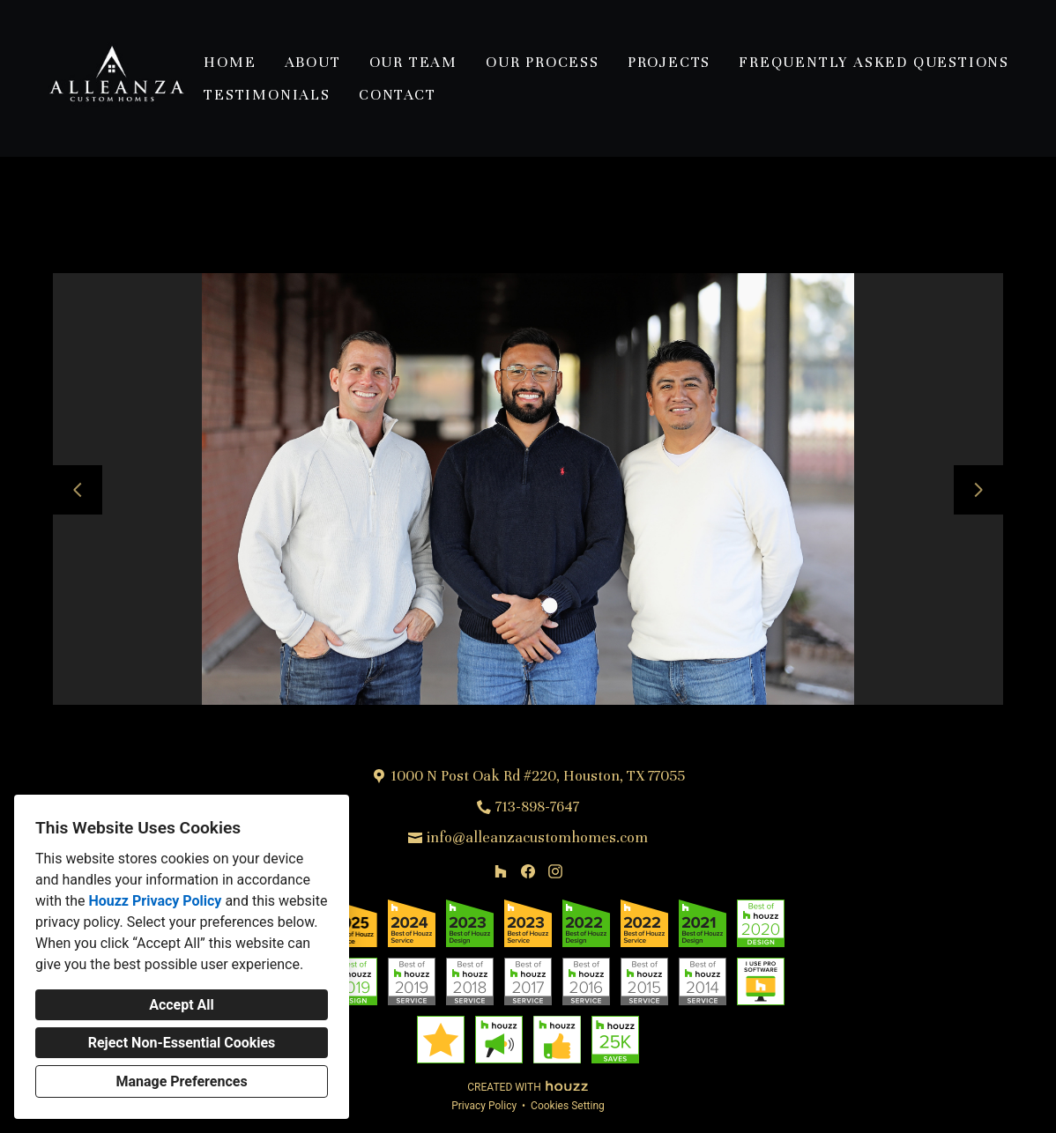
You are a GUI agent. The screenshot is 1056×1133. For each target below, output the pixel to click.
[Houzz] (501, 872)
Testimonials (267, 94)
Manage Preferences (181, 1081)
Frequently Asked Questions (874, 62)
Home (230, 62)
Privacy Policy (484, 1106)
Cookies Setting (568, 1106)
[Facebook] (528, 872)
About (313, 62)
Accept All (181, 1004)
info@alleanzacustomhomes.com (537, 837)
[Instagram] (555, 872)
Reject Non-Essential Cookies (182, 1042)
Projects (669, 62)
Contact (397, 94)
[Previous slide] (77, 490)
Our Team (413, 62)
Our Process (542, 62)
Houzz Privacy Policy (154, 900)
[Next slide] (978, 490)
